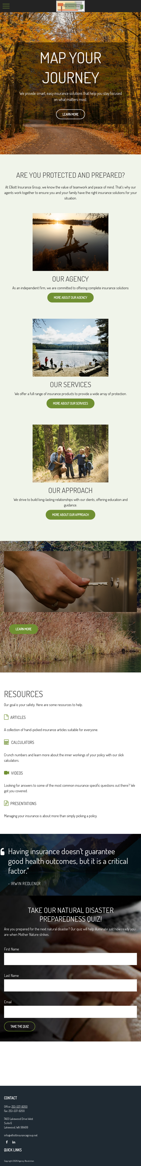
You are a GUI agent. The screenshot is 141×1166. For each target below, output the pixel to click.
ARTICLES (18, 717)
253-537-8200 (20, 1106)
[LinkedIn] (13, 1142)
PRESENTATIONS (23, 803)
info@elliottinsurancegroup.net (20, 1135)
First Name (11, 949)
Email (8, 1002)
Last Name (11, 975)
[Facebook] (7, 1142)
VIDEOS (17, 773)
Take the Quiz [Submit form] (20, 1026)
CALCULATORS (22, 742)
